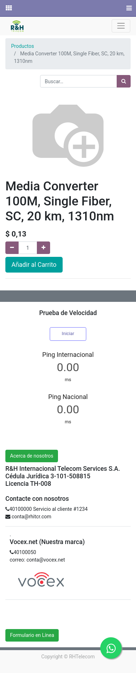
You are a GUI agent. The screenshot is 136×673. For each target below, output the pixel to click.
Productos (22, 46)
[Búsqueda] (124, 81)
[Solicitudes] (8, 8)
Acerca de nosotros (31, 456)
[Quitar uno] (12, 247)
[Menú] (128, 8)
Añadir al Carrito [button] (34, 264)
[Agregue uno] (43, 247)
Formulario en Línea (32, 635)
